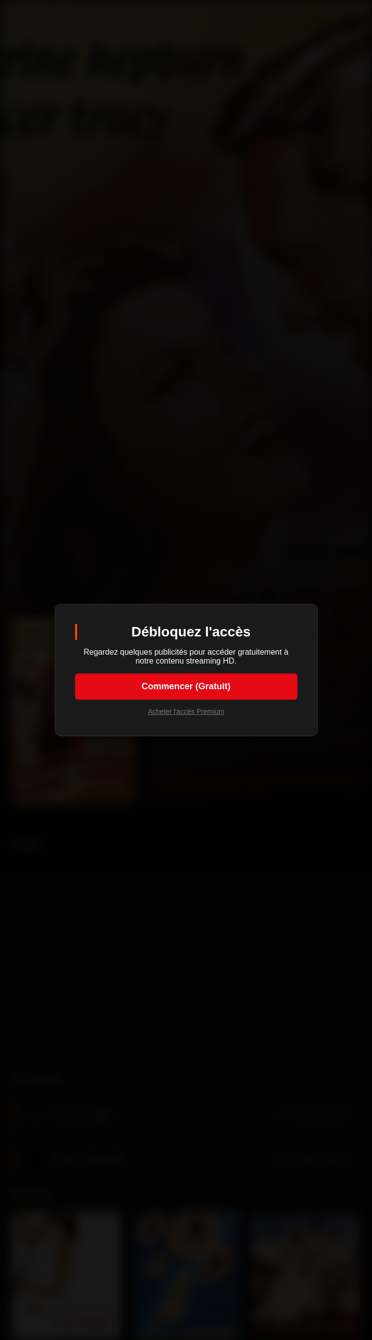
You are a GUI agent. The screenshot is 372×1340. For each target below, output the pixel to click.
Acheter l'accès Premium (186, 711)
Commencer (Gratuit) (185, 686)
